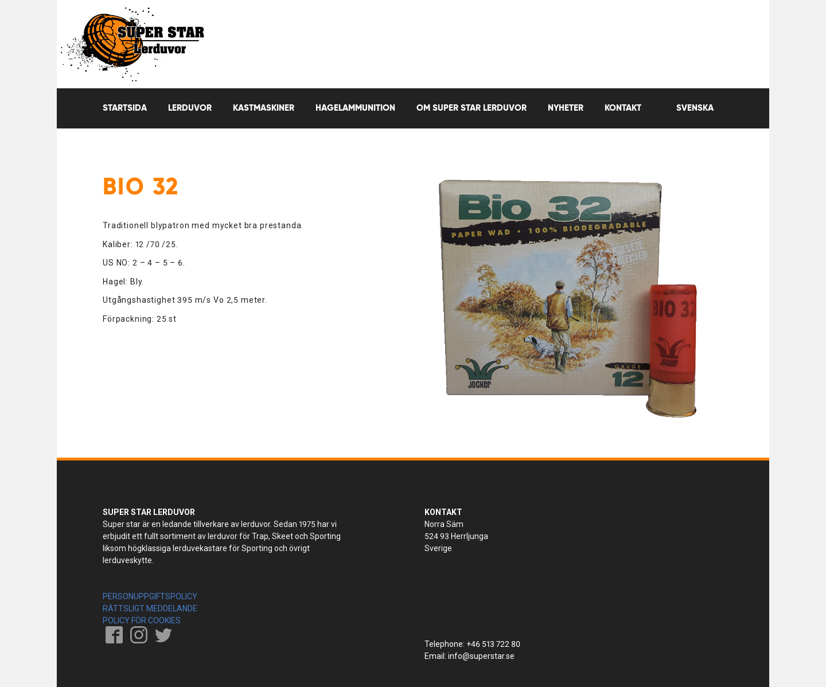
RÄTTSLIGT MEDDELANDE (150, 608)
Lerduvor (190, 108)
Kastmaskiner (263, 108)
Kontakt (623, 108)
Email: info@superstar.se (469, 656)
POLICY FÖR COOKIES (142, 620)
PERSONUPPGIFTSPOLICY (150, 596)
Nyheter (565, 108)
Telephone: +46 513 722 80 (472, 644)
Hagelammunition (355, 108)
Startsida (125, 108)
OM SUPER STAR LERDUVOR (471, 108)
